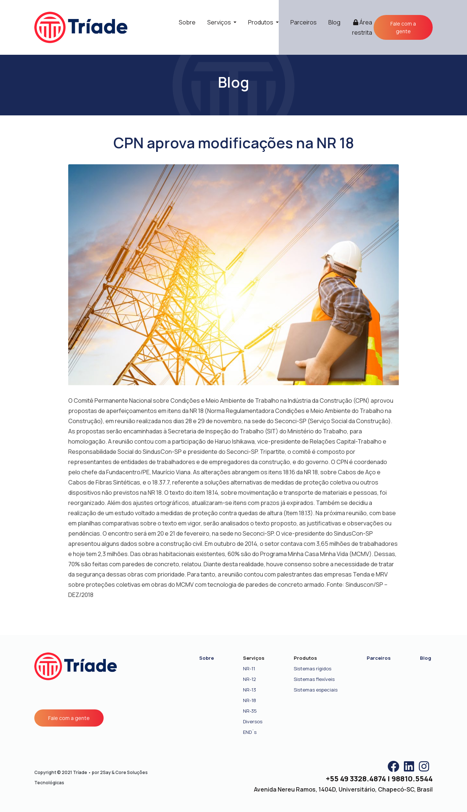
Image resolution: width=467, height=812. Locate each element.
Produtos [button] (261, 22)
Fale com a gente (403, 27)
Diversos (252, 721)
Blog (334, 22)
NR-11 (249, 668)
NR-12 (249, 679)
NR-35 (250, 711)
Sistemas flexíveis (314, 679)
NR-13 (249, 689)
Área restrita (362, 27)
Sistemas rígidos (312, 668)
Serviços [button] (219, 22)
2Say (105, 772)
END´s (249, 732)
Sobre (187, 22)
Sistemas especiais (315, 689)
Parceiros (303, 22)
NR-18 (249, 700)
